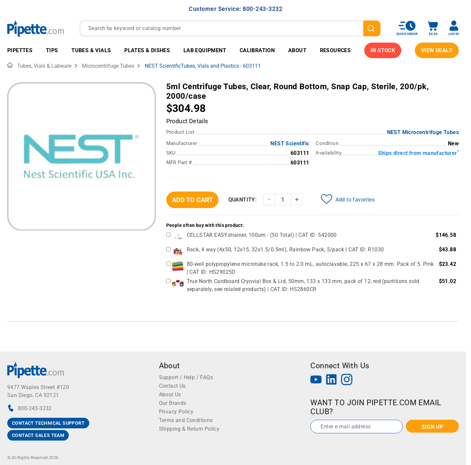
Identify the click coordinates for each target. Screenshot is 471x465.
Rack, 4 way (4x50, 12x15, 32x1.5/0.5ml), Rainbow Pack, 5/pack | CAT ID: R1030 (285, 249)
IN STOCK (383, 50)
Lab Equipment (204, 50)
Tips (52, 50)
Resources (335, 50)
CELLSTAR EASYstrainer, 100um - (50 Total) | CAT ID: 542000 (262, 235)
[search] (371, 28)
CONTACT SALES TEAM (38, 435)
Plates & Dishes (147, 50)
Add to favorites (347, 199)
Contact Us (172, 386)
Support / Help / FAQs (186, 377)
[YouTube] (316, 380)
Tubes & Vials (91, 50)
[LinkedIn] (331, 380)
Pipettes (19, 50)
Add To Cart (192, 200)
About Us (170, 394)
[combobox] (230, 28)
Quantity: (242, 200)
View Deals (436, 50)
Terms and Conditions (186, 420)
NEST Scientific (289, 143)
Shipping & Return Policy (189, 429)
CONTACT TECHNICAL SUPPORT (48, 423)
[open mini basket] (433, 28)
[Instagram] (346, 380)
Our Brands (172, 403)
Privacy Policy (176, 412)
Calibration (257, 50)
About (297, 50)
